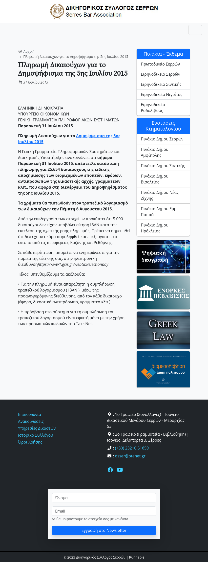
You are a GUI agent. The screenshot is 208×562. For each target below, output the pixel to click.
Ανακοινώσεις (31, 421)
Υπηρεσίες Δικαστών (37, 428)
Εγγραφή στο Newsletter (104, 530)
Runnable (137, 557)
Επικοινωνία (29, 414)
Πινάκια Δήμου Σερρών (162, 139)
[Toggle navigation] (195, 30)
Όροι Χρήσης (30, 442)
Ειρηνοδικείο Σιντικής (161, 84)
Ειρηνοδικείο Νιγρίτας (161, 94)
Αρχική (29, 51)
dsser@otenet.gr (130, 456)
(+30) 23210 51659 (132, 448)
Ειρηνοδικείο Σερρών (160, 74)
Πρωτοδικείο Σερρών (160, 64)
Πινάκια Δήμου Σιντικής (163, 165)
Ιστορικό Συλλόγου (35, 435)
